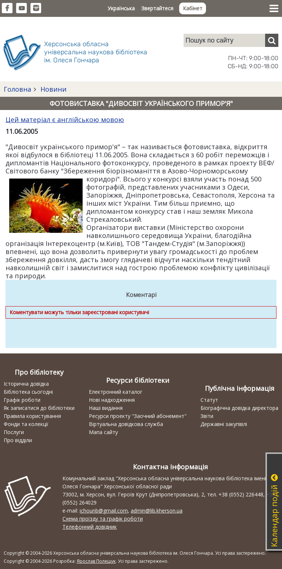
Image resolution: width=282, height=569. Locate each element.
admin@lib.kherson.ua (156, 510)
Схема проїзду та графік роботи (102, 518)
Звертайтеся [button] (157, 8)
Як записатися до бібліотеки (39, 407)
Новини (52, 89)
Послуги (14, 432)
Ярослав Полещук (96, 561)
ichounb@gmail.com (104, 510)
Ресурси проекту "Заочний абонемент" (138, 415)
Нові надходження (112, 399)
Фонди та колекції (26, 424)
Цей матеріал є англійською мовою (65, 119)
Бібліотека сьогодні (28, 391)
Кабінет (192, 8)
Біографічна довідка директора (239, 407)
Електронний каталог (115, 391)
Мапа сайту (103, 432)
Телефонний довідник (89, 526)
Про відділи (18, 440)
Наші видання (106, 407)
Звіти (206, 415)
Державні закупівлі (223, 424)
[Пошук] (271, 40)
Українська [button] (121, 8)
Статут (209, 399)
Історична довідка (26, 383)
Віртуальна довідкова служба (126, 424)
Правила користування (32, 415)
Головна (17, 89)
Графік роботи (22, 399)
